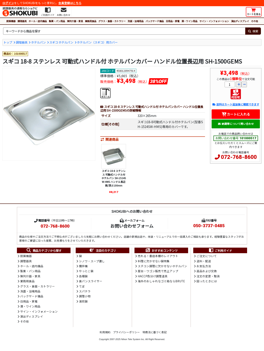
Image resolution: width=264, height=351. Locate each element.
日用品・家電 (172, 21)
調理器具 (22, 21)
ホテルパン (38, 42)
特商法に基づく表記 (155, 332)
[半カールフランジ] (105, 92)
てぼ (82, 286)
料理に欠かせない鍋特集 (154, 261)
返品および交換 (207, 271)
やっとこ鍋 (86, 271)
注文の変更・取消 (208, 276)
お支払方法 (204, 266)
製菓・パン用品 (57, 21)
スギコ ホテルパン (61, 42)
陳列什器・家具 (75, 21)
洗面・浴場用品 (136, 21)
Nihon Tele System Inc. (133, 339)
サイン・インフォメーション (214, 21)
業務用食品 (90, 21)
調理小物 (85, 296)
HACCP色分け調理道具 (152, 276)
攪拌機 (83, 266)
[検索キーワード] (124, 31)
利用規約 (105, 332)
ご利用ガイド (220, 250)
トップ (8, 42)
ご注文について (207, 256)
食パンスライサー (90, 281)
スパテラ (85, 291)
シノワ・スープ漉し (92, 261)
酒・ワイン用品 (189, 21)
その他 (254, 21)
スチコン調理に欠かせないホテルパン (162, 266)
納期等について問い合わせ (236, 124)
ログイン (8, 3)
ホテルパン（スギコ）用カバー (97, 42)
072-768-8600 (239, 157)
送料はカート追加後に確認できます (235, 104)
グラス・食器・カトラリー (112, 21)
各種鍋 (83, 276)
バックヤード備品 (155, 21)
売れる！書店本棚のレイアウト (158, 256)
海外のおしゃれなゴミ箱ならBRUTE (161, 281)
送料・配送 (204, 261)
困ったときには (207, 281)
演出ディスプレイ (240, 21)
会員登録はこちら (69, 3)
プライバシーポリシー (126, 332)
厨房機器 (10, 21)
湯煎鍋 (83, 301)
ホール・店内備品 (38, 21)
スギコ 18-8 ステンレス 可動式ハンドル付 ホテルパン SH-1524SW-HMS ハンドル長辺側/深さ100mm (113, 178)
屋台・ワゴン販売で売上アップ (158, 271)
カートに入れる (236, 114)
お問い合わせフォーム (131, 226)
